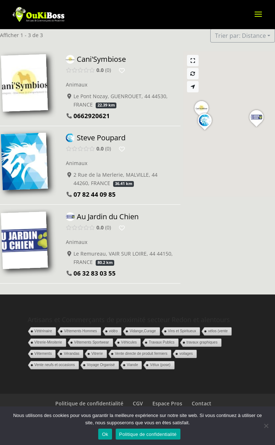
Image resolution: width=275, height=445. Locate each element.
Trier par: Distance (240, 36)
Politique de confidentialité (89, 403)
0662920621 (91, 116)
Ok (105, 434)
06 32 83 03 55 (94, 273)
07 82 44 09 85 (94, 195)
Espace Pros (167, 403)
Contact (201, 403)
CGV (138, 403)
